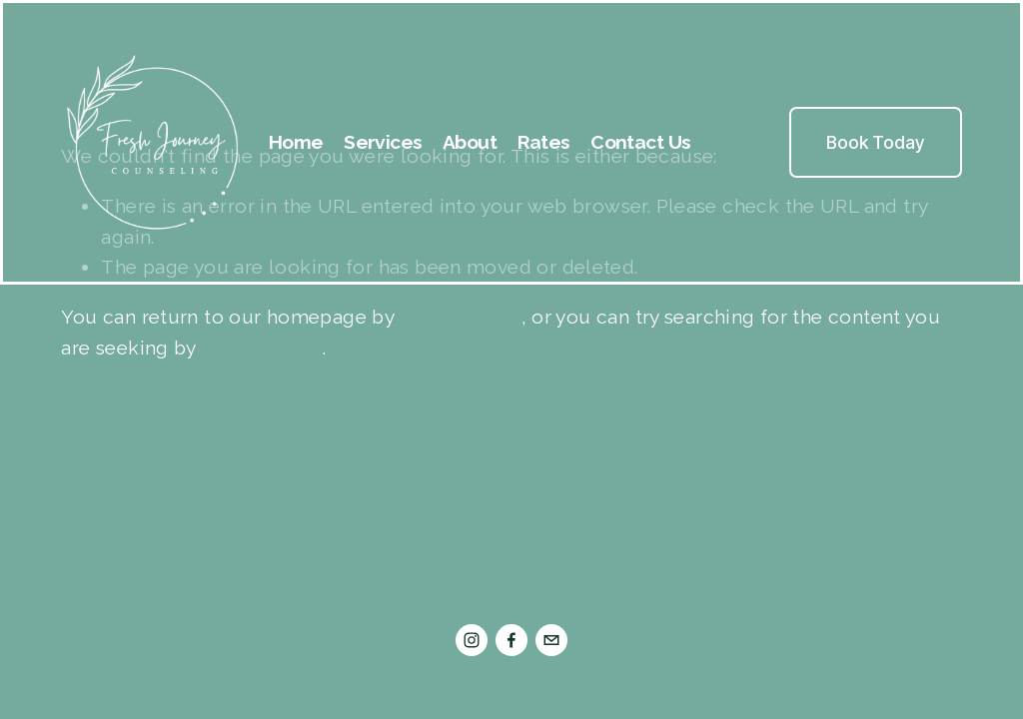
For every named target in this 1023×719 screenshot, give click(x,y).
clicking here (460, 317)
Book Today (875, 142)
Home (296, 142)
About (470, 142)
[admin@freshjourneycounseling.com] (551, 640)
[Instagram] (472, 640)
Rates (543, 142)
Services (383, 142)
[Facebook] (511, 640)
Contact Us (640, 142)
